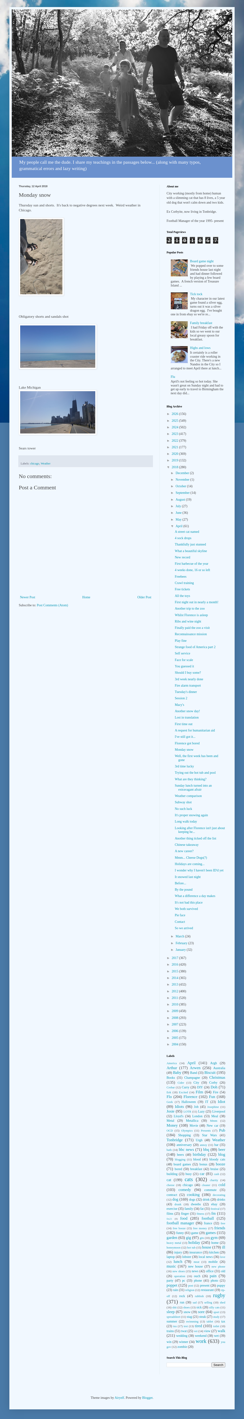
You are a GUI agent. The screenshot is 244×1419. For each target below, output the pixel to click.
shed (222, 1302)
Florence (190, 1096)
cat (169, 1180)
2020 (175, 454)
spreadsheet (173, 1316)
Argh (213, 1063)
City (196, 1082)
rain (175, 1290)
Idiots (179, 1106)
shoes (186, 1307)
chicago (34, 463)
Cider (181, 1082)
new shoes (178, 1271)
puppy (221, 1285)
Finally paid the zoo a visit (192, 628)
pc (183, 1280)
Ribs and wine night (188, 621)
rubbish (199, 1296)
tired (198, 1326)
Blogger (147, 1398)
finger (185, 1213)
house (206, 1247)
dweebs (196, 1204)
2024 (175, 427)
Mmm (213, 1120)
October (181, 486)
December (182, 473)
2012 (175, 991)
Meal (214, 1116)
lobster (186, 1257)
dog (175, 1199)
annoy (203, 1145)
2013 (175, 984)
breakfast (196, 1169)
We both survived (186, 909)
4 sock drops (183, 538)
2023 (175, 434)
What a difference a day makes (195, 896)
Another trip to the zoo (190, 608)
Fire (215, 1092)
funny (180, 1233)
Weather (45, 463)
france (208, 1223)
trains (170, 1331)
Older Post (144, 597)
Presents (206, 1130)
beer (221, 1149)
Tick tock (196, 294)
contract (172, 1195)
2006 (175, 1031)
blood (197, 1159)
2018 (175, 467)
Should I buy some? (188, 672)
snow (187, 1312)
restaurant (207, 1290)
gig (188, 1237)
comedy (185, 1189)
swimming (192, 1321)
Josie (171, 1111)
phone (198, 1280)
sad (195, 1302)
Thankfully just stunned (190, 544)
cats (189, 1179)
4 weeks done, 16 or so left (192, 570)
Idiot (221, 1101)
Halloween (189, 1102)
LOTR (187, 1111)
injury (178, 1252)
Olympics (187, 1130)
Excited (183, 1092)
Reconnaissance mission (191, 634)
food (183, 1218)
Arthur (172, 1068)
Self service (182, 653)
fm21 (169, 1218)
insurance (195, 1252)
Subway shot (183, 802)
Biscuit (210, 1072)
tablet (209, 1321)
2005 (175, 1038)
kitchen (214, 1252)
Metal (170, 1120)
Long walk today (186, 821)
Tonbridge (175, 1140)
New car (212, 1125)
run (182, 1302)
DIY (200, 1087)
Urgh (199, 1140)
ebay (214, 1204)
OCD (170, 1130)
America (172, 1063)
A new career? (184, 851)
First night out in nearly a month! (196, 602)
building (172, 1174)
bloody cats (217, 1159)
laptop (171, 1257)
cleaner (206, 1185)
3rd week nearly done (189, 679)
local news (206, 1257)
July (178, 506)
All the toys (182, 596)
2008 (175, 1018)
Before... (180, 883)
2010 (175, 1004)
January (181, 949)
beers (180, 1154)
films (170, 1213)
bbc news (186, 1149)
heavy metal (174, 1243)
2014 (175, 978)
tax (223, 1321)
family (188, 1208)
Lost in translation (187, 717)
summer (172, 1321)
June (178, 512)
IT (206, 1102)
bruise (214, 1169)
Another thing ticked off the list (195, 838)
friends (219, 1228)
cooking (193, 1194)
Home (86, 597)
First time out (183, 724)
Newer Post (27, 597)
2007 (175, 1024)
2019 (175, 460)
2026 (175, 414)
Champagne (192, 1077)
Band (193, 1073)
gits (202, 1238)
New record (182, 557)
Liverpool (218, 1111)
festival (215, 1208)
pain (213, 1276)
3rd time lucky (184, 766)
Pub (222, 1130)
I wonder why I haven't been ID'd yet (199, 870)
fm (213, 1213)
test (186, 1326)
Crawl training (184, 583)
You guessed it (184, 666)
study (216, 1316)
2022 (175, 440)
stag (189, 1316)
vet (196, 1331)
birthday (199, 1154)
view (207, 1331)
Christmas (217, 1077)
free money (200, 1228)
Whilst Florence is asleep (191, 615)
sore (201, 1312)
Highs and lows (200, 348)
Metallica (192, 1120)
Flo (169, 1096)
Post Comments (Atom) (52, 605)
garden (172, 1237)
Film (199, 1092)
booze (220, 1164)
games (211, 1232)
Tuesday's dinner (186, 692)
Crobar (171, 1087)
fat (202, 1208)
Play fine (181, 640)
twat (184, 1331)
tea (175, 1326)
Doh (214, 1087)
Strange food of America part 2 (195, 647)
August (180, 499)
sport (216, 1312)
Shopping (184, 1135)
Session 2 (181, 698)
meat (196, 1262)
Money (172, 1125)
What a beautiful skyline (191, 551)
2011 (175, 998)
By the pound (183, 889)
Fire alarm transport (188, 685)
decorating (219, 1195)
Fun (212, 1096)
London (197, 1116)
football (208, 1218)
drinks (221, 1199)
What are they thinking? (190, 779)
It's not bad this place (188, 902)
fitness (200, 1213)
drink (206, 1199)
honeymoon (173, 1247)
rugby (219, 1295)
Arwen (195, 1068)
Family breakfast (201, 323)
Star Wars (209, 1135)
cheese (171, 1185)
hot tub (191, 1247)
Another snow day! (187, 711)
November (182, 479)
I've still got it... (185, 736)
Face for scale (184, 660)
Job (196, 1107)
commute (210, 1190)
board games (182, 1164)
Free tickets (182, 589)
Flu (173, 377)
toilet (216, 1326)
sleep (171, 1312)
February (181, 943)
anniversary (184, 1145)
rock (182, 1296)
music (171, 1266)
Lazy (201, 1111)
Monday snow (184, 749)
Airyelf (119, 1398)
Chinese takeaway (186, 845)
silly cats (214, 1307)
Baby (177, 1072)
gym (214, 1237)
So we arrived (184, 928)
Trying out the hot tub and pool (195, 772)
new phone (218, 1266)
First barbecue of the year (191, 563)
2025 (175, 420)
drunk (178, 1204)
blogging (180, 1159)
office (210, 1271)
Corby (213, 1082)
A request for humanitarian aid (195, 730)
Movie (194, 1125)
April (179, 526)
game (194, 1233)
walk (221, 1331)
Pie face (180, 915)
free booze (179, 1228)
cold (221, 1185)
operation (179, 1276)
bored (178, 1169)
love (222, 1257)
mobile (213, 1262)
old (223, 1271)
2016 (175, 964)
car (202, 1174)
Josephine (213, 1107)
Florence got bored (187, 743)
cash (216, 1174)
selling (208, 1302)
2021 (175, 447)
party (170, 1280)
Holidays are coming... (190, 864)
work (201, 1341)
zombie (182, 1347)
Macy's (179, 705)
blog (221, 1154)
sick (199, 1307)
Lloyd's (178, 1116)
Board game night (202, 261)
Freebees (181, 576)
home (215, 1243)
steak (202, 1316)
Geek (170, 1102)
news (195, 1271)
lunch (178, 1261)
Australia (219, 1068)
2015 (175, 971)
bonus (203, 1164)
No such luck (183, 809)
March (180, 936)
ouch (197, 1276)
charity (214, 1180)
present (204, 1285)
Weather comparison (188, 796)
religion (189, 1290)
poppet (172, 1285)
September (182, 493)
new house (195, 1266)
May (178, 519)
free (223, 1223)
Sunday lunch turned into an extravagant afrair (193, 787)
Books (171, 1077)
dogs (192, 1199)
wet (216, 1336)
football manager (180, 1223)
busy (189, 1174)
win (169, 1342)
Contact (180, 922)
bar (216, 1145)
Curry (186, 1087)
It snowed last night (188, 877)
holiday (194, 1242)
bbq (206, 1149)
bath (169, 1150)
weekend (201, 1336)
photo (214, 1280)
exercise (172, 1208)
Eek (169, 1092)
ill (223, 1247)
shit (174, 1307)
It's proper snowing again (191, 815)
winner (183, 1342)
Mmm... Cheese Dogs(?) (191, 857)
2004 (175, 1044)
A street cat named (187, 532)
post (190, 1285)
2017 (175, 958)
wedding (181, 1336)
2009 (175, 1011)
